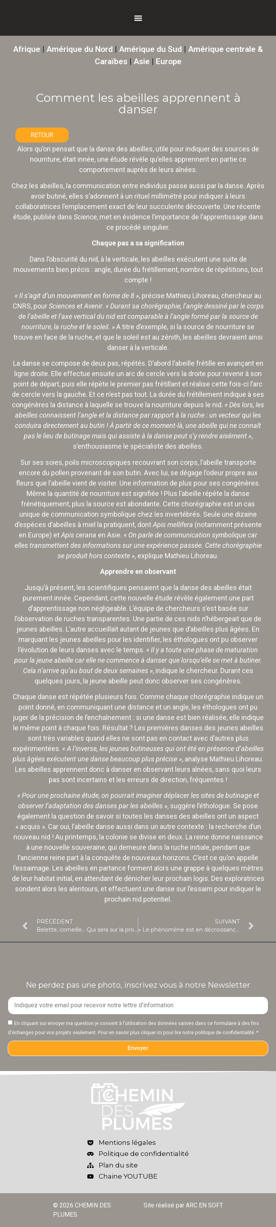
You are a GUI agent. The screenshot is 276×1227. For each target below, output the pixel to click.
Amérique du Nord (79, 49)
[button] (138, 18)
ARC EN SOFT (204, 1205)
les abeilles (46, 186)
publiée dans (65, 217)
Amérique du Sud (150, 49)
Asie (142, 61)
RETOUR (42, 135)
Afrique (26, 49)
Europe (169, 61)
